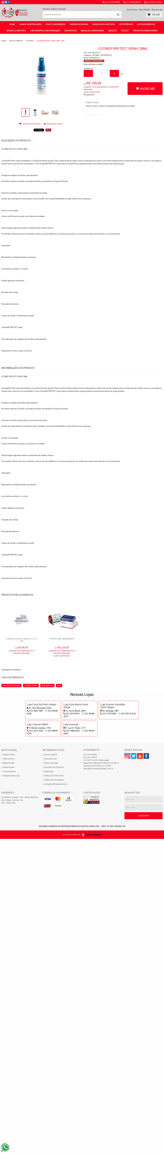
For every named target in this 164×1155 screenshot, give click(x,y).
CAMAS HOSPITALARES (30, 24)
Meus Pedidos (144, 9)
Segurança (48, 771)
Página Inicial (9, 754)
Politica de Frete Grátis (54, 775)
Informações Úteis (53, 750)
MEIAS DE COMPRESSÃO (92, 30)
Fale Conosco (9, 758)
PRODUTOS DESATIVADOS (145, 30)
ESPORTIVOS (70, 30)
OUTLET (125, 30)
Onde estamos (9, 771)
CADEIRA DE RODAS (78, 24)
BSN (59, 685)
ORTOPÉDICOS (126, 24)
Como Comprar (50, 754)
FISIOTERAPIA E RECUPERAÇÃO (45, 30)
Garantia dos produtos (54, 767)
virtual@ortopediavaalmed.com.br (98, 768)
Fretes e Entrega (51, 763)
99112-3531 (155, 2)
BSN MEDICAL (47, 685)
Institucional (9, 750)
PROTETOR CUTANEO (11, 685)
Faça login (62, 9)
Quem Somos (132, 9)
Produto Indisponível (21, 619)
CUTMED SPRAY (30, 685)
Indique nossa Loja (11, 775)
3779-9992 (113, 2)
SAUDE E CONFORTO (16, 30)
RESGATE (112, 30)
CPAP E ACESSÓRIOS (55, 24)
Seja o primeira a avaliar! (93, 64)
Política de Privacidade (54, 779)
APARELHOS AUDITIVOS (103, 24)
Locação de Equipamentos (55, 784)
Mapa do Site (8, 763)
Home (12, 24)
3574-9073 (133, 2)
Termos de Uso (50, 758)
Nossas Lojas (157, 9)
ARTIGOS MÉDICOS (146, 24)
